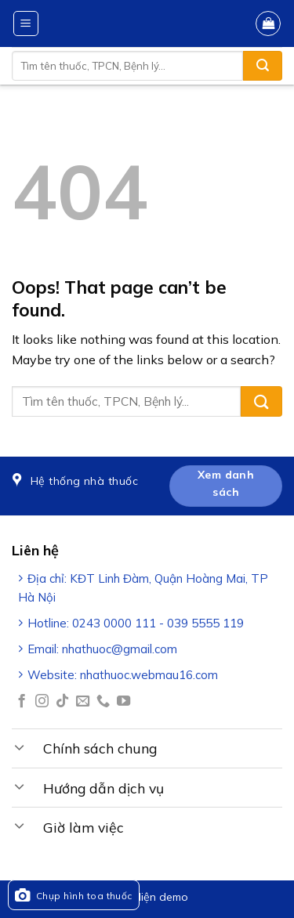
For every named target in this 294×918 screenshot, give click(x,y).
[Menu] (26, 23)
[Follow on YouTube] (123, 702)
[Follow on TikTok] (62, 702)
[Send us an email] (82, 702)
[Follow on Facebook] (21, 702)
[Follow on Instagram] (42, 702)
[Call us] (103, 702)
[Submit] (262, 66)
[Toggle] (19, 746)
